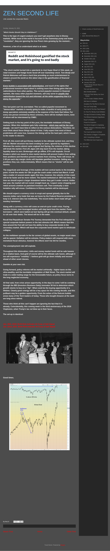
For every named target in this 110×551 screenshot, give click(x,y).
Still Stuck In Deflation (90, 101)
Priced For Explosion (90, 122)
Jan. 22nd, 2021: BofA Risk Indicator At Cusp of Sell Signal (29, 327)
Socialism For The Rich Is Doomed (94, 104)
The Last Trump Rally (90, 106)
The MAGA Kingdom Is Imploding (94, 125)
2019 (84, 146)
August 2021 (88, 64)
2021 (84, 51)
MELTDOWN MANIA (90, 92)
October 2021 (88, 59)
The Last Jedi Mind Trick (91, 89)
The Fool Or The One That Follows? (94, 109)
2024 (84, 43)
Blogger (63, 545)
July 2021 (87, 66)
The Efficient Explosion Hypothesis (94, 117)
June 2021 (87, 69)
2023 (84, 46)
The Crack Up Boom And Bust (93, 132)
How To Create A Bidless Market (93, 98)
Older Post (71, 532)
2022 (84, 48)
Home (39, 532)
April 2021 (87, 74)
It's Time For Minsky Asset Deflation (94, 112)
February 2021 (88, 80)
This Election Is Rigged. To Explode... (95, 134)
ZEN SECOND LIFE (31, 13)
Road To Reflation (89, 120)
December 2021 (89, 53)
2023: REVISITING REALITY (91, 36)
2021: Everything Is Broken (92, 137)
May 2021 (87, 72)
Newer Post (8, 532)
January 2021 (88, 82)
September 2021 (89, 61)
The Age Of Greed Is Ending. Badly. (94, 114)
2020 (84, 144)
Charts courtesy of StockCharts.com (93, 29)
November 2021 (89, 56)
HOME (84, 33)
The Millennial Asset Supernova (93, 140)
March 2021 (88, 77)
